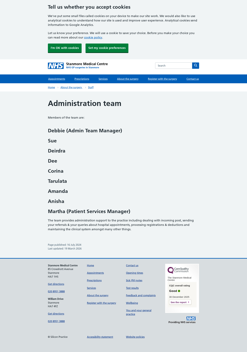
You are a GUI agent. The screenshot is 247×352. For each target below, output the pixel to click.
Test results (132, 288)
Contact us (193, 78)
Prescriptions (82, 78)
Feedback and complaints (141, 295)
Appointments (56, 78)
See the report (179, 302)
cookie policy (93, 37)
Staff (91, 87)
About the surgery (127, 78)
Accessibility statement (100, 336)
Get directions (56, 284)
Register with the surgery (162, 78)
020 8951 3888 (56, 291)
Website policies (135, 336)
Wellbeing (132, 303)
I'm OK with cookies (65, 48)
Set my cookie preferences (107, 48)
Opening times (134, 272)
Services (103, 78)
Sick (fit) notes (134, 280)
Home (51, 87)
